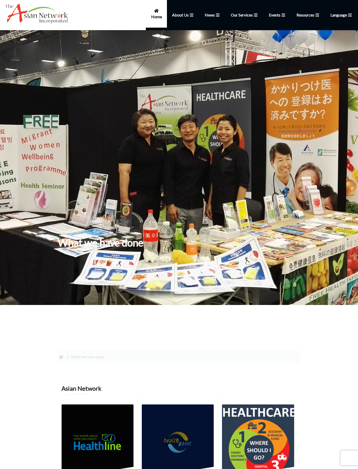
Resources (308, 15)
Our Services (245, 15)
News (213, 15)
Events (277, 15)
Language (341, 15)
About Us (183, 15)
